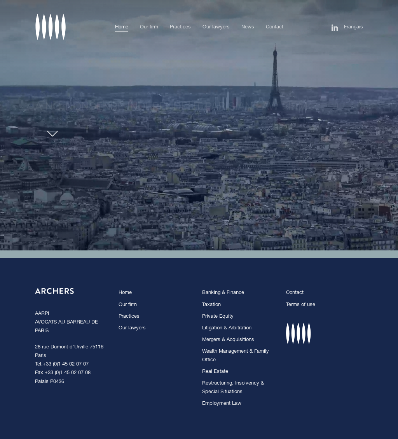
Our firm (128, 305)
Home (125, 293)
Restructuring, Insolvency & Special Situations (233, 388)
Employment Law (221, 403)
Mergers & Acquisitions (228, 340)
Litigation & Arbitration (226, 328)
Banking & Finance (223, 293)
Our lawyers (132, 328)
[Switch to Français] (353, 27)
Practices (129, 316)
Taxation (211, 305)
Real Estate (215, 371)
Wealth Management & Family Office (235, 356)
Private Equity (218, 316)
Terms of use (300, 305)
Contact (295, 293)
